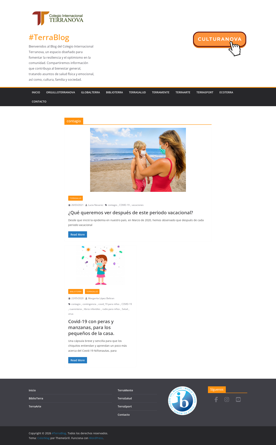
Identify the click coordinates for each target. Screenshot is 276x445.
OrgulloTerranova (60, 92)
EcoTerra (226, 92)
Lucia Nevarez (95, 205)
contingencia (89, 304)
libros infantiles (92, 309)
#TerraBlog (49, 37)
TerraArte (183, 92)
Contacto (39, 101)
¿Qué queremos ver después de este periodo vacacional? (130, 212)
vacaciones (138, 205)
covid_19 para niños (108, 304)
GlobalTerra (90, 92)
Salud (125, 309)
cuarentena (76, 309)
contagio (112, 205)
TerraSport (204, 92)
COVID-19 (124, 205)
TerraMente (160, 92)
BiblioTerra (114, 92)
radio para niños (111, 309)
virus (70, 313)
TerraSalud (137, 92)
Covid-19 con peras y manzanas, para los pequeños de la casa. (91, 327)
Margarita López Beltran (101, 298)
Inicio (36, 92)
